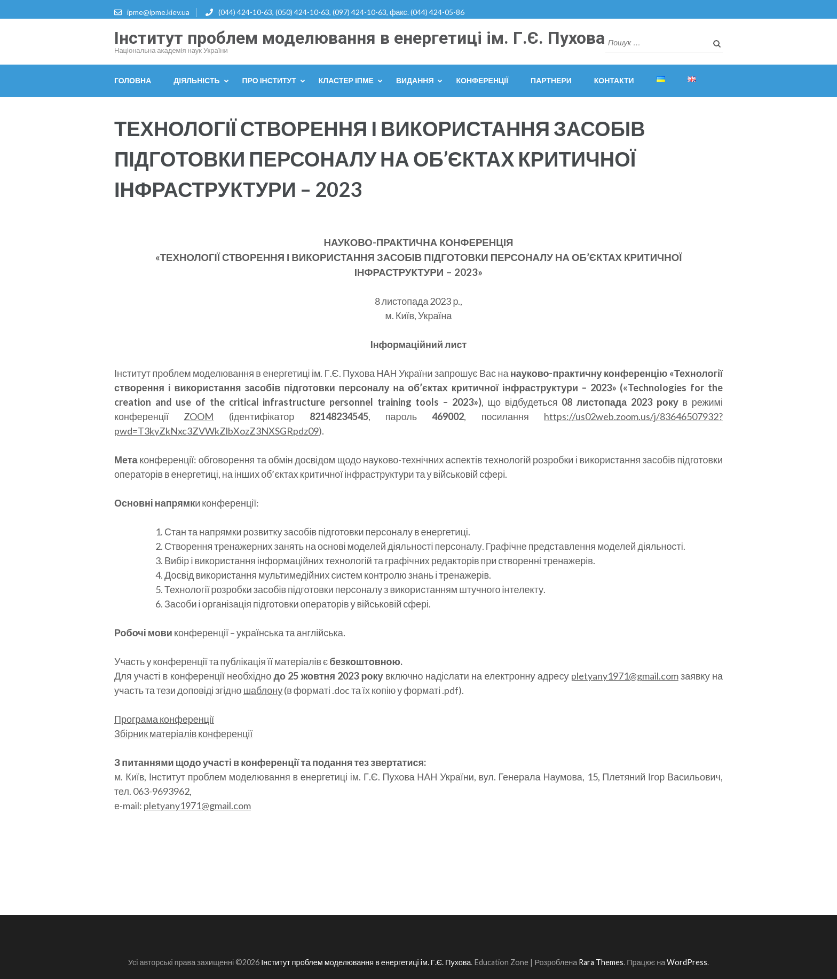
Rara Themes (601, 962)
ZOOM (199, 416)
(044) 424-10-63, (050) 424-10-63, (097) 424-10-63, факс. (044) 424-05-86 (341, 12)
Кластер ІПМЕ (346, 80)
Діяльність (196, 80)
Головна (132, 80)
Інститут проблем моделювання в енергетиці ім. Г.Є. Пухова (359, 38)
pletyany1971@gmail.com (624, 676)
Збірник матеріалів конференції (183, 733)
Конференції (482, 80)
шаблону (263, 690)
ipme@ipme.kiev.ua (158, 12)
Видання (415, 80)
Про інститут (269, 80)
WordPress (687, 962)
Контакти (614, 80)
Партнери (551, 80)
